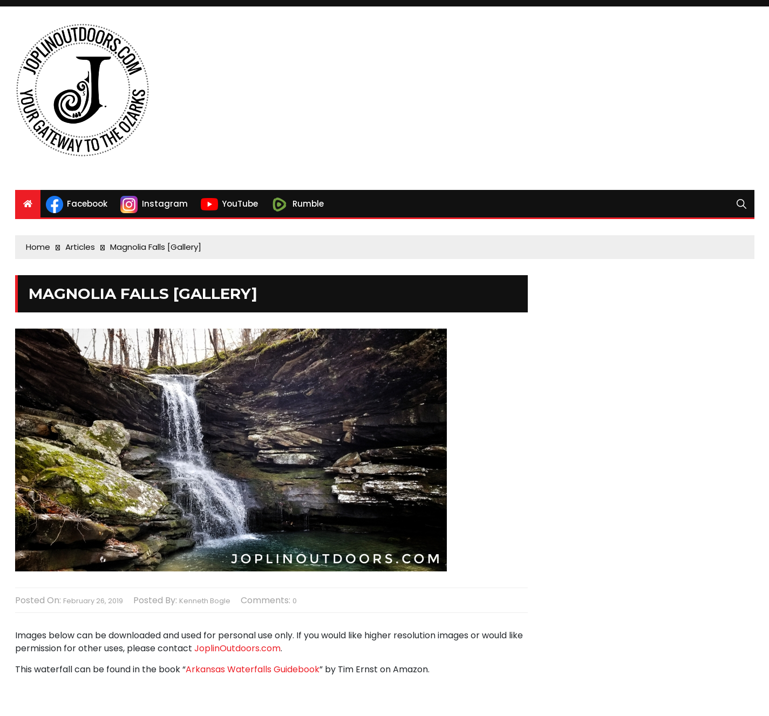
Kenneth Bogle (204, 601)
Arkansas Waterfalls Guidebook (252, 669)
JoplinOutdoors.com (237, 648)
